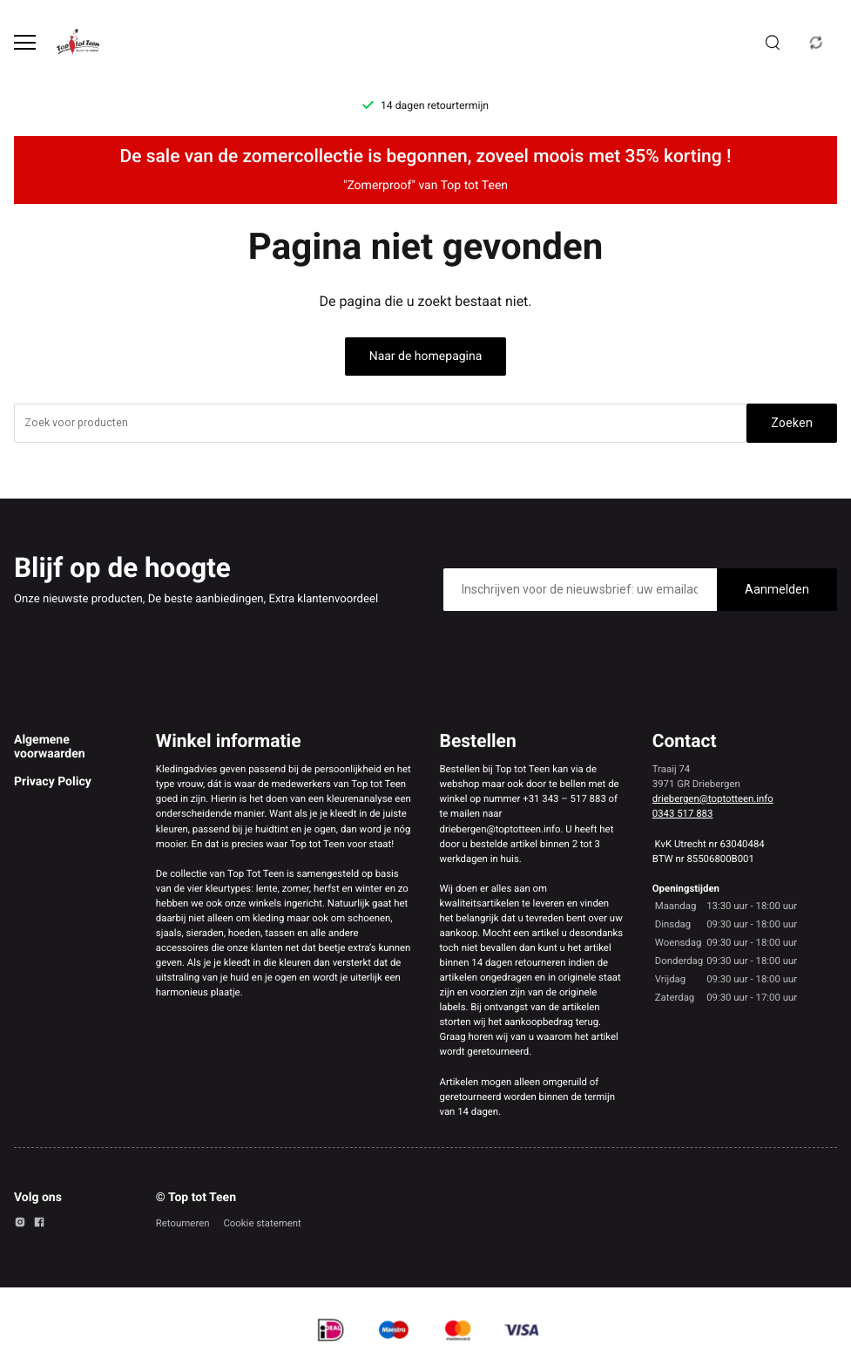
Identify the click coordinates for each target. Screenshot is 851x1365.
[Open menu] (25, 42)
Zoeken (792, 423)
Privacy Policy (52, 782)
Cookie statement (262, 1223)
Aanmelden (777, 589)
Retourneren (183, 1223)
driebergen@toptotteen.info (712, 798)
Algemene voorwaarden (49, 747)
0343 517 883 (682, 813)
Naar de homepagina (426, 356)
